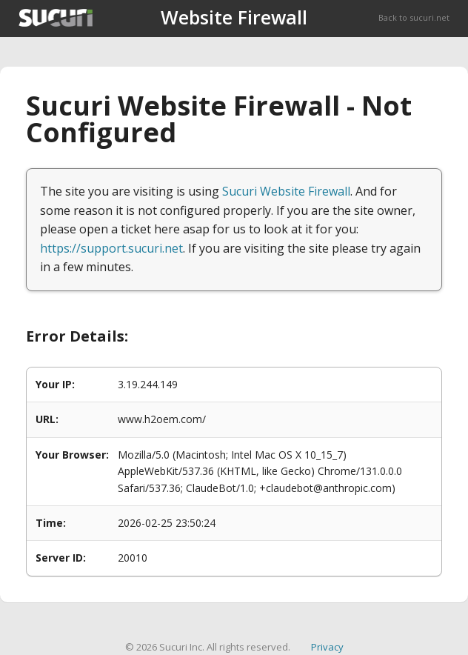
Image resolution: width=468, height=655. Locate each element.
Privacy (327, 647)
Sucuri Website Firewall (286, 191)
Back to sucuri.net (413, 17)
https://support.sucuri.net (111, 248)
